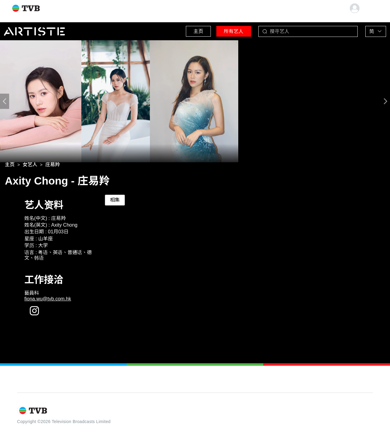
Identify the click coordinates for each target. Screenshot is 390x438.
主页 (186, 30)
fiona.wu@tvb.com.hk (47, 300)
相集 (115, 201)
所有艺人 (226, 30)
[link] (10, 165)
